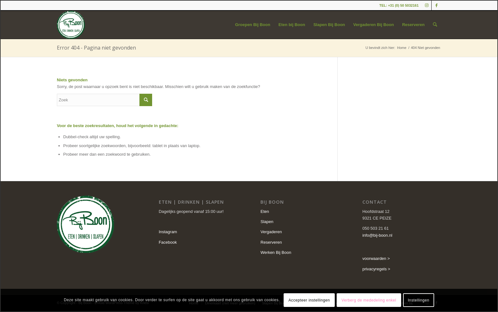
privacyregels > (376, 269)
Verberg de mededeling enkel (368, 300)
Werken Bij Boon (275, 252)
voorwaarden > (376, 258)
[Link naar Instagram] (426, 5)
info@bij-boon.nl (377, 235)
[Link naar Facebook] (436, 5)
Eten (264, 211)
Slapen (266, 221)
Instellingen (418, 300)
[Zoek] (435, 25)
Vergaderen (271, 231)
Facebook (168, 242)
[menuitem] (252, 25)
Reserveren (271, 242)
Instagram (168, 231)
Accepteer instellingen (309, 300)
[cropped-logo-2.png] (71, 25)
